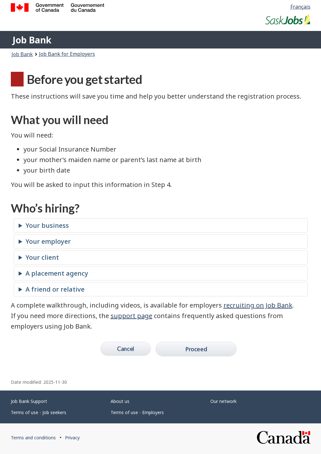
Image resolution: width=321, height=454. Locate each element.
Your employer (48, 241)
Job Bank (31, 40)
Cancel (125, 348)
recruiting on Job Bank (257, 305)
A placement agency (57, 273)
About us (120, 401)
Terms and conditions (33, 438)
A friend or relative (55, 289)
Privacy (72, 438)
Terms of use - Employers (137, 412)
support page (131, 315)
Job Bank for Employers (67, 53)
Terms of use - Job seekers (38, 412)
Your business (47, 225)
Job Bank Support (29, 401)
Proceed (196, 349)
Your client (42, 257)
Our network (223, 401)
